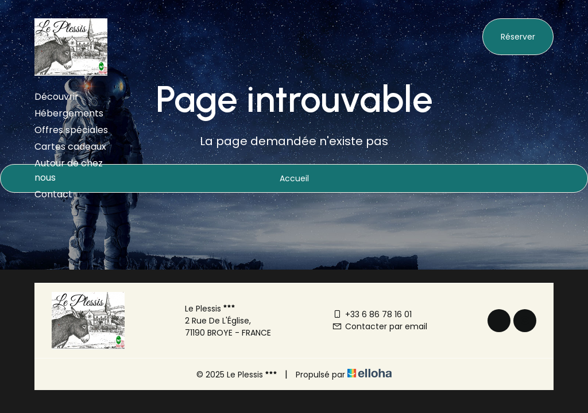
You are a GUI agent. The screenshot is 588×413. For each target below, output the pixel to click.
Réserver (518, 36)
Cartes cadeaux (70, 146)
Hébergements (68, 113)
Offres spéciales (71, 130)
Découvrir (56, 96)
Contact (53, 194)
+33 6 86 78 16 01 (372, 314)
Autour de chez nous (68, 170)
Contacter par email (379, 326)
